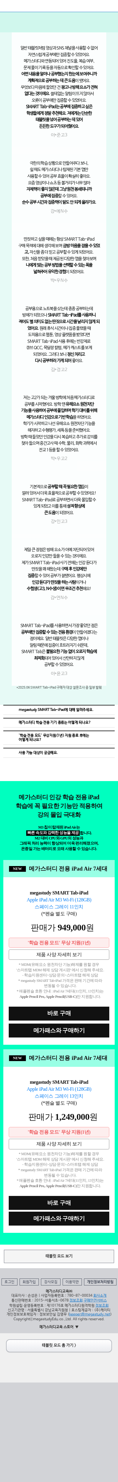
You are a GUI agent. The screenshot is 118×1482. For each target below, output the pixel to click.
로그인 (9, 1282)
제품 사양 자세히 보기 (59, 954)
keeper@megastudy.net (89, 1314)
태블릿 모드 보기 (59, 1256)
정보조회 (76, 1300)
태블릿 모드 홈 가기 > (59, 1345)
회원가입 (29, 1282)
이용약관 (72, 1282)
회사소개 (100, 1296)
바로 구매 (59, 1013)
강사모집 (50, 1282)
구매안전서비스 (95, 1300)
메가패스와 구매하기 (59, 1030)
